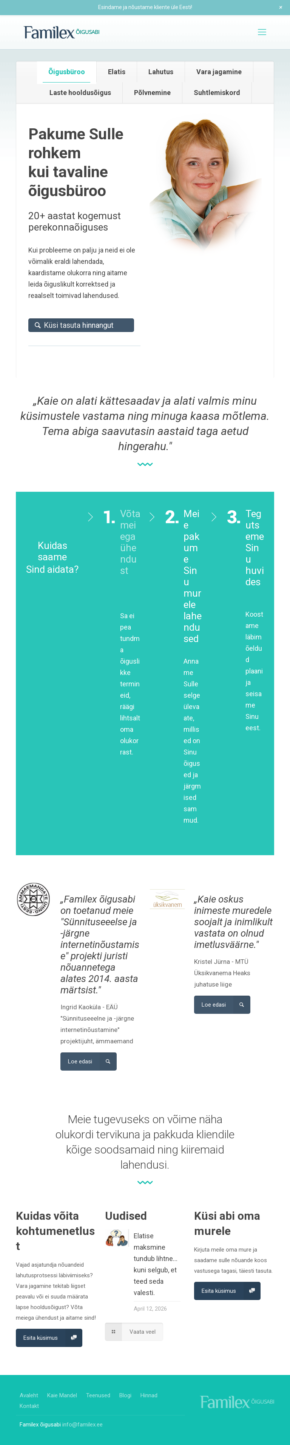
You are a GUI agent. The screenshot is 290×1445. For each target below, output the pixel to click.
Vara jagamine (219, 72)
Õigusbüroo (66, 72)
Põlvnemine (152, 93)
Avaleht (29, 1395)
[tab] (67, 71)
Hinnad (148, 1395)
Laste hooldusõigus (80, 93)
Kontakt (29, 1406)
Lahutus (160, 72)
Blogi (125, 1395)
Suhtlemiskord (217, 93)
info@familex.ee (82, 1424)
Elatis (116, 72)
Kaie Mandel (62, 1395)
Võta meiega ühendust (130, 553)
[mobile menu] (262, 32)
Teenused (98, 1395)
